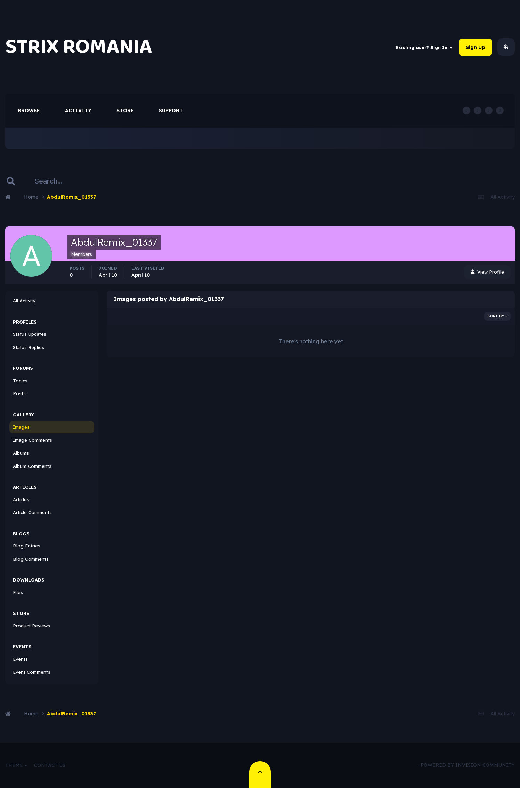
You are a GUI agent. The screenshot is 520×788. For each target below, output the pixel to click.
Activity (78, 111)
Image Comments (32, 440)
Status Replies (28, 347)
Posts (19, 394)
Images (21, 427)
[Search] (64, 181)
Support (171, 111)
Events (20, 659)
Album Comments (32, 466)
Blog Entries (26, 546)
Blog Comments (31, 559)
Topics (20, 381)
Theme (16, 765)
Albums (21, 453)
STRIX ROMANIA (78, 47)
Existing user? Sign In (424, 47)
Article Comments (32, 512)
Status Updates (29, 334)
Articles (21, 500)
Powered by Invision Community (468, 765)
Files (18, 592)
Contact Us (49, 765)
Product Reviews (31, 626)
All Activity (24, 301)
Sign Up (475, 47)
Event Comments (31, 672)
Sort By (497, 316)
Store (125, 111)
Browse (29, 111)
